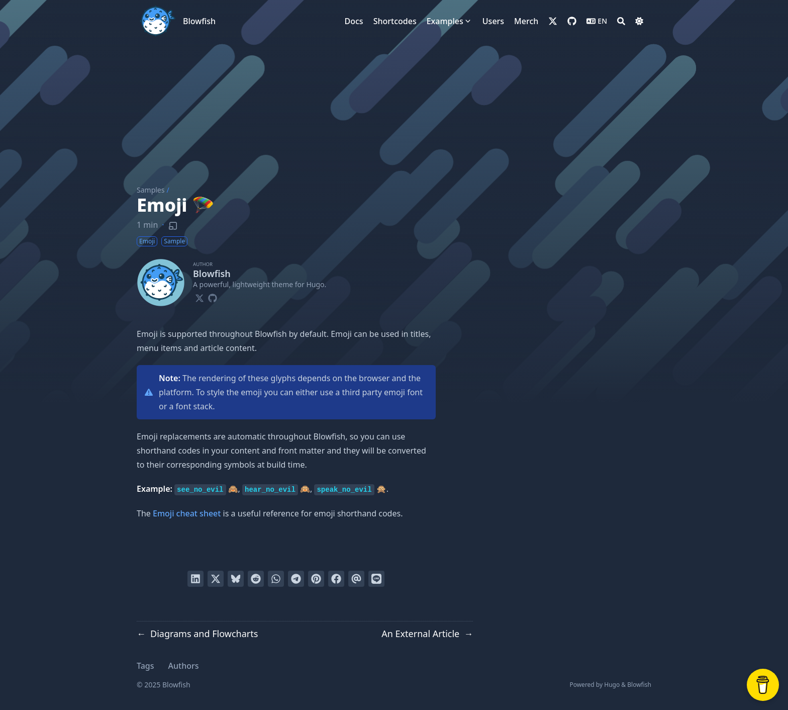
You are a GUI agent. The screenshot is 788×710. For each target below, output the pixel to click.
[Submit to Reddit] (256, 579)
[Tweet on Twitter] (216, 579)
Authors (183, 665)
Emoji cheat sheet (187, 513)
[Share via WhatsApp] (276, 579)
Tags (145, 665)
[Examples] (445, 21)
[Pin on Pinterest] (316, 579)
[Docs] (354, 21)
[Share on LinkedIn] (195, 579)
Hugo (612, 684)
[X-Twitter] (199, 297)
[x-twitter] (552, 21)
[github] (571, 21)
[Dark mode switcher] (639, 21)
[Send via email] (356, 579)
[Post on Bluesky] (236, 579)
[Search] (621, 21)
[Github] (212, 297)
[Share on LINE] (376, 579)
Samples (150, 190)
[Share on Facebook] (336, 579)
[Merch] (526, 21)
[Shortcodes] (395, 21)
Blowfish (199, 21)
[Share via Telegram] (296, 579)
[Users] (493, 21)
